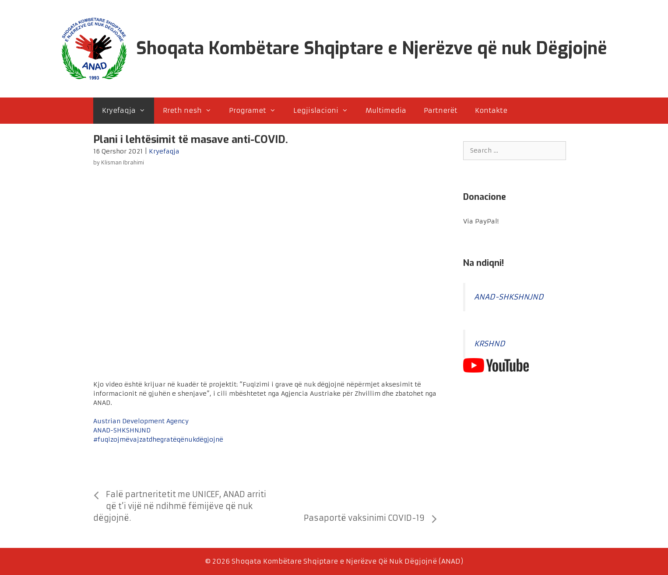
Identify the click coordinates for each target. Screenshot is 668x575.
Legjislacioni (325, 111)
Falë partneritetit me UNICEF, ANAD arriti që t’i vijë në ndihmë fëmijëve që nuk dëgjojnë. (179, 506)
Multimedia (386, 110)
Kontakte (491, 110)
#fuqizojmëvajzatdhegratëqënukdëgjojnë (158, 439)
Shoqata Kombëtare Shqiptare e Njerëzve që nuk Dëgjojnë (371, 48)
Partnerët (440, 110)
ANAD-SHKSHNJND (122, 430)
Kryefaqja (128, 111)
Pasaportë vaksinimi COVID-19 (364, 518)
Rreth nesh (191, 111)
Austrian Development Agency (141, 421)
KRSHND (489, 343)
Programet (257, 111)
